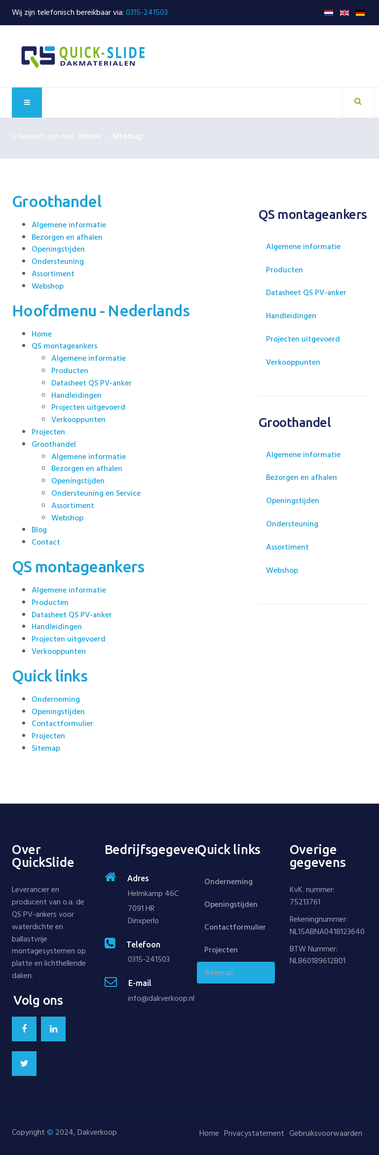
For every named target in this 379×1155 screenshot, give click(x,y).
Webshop (48, 286)
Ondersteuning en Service (96, 493)
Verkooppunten (78, 419)
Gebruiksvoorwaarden (325, 1133)
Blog (39, 529)
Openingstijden (58, 249)
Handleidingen (76, 395)
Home (90, 136)
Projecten (48, 432)
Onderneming (56, 699)
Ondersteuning (58, 261)
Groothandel (54, 444)
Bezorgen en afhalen (67, 237)
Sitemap (46, 748)
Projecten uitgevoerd (88, 407)
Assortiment (53, 273)
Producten (69, 370)
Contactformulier (62, 723)
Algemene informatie (69, 224)
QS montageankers (64, 346)
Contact (46, 542)
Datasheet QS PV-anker (92, 383)
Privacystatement (254, 1133)
